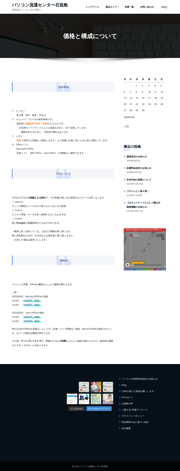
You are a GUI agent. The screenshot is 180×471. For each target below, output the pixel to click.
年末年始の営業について (139, 179)
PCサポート (127, 397)
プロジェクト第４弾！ (138, 191)
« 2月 (126, 126)
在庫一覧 (129, 6)
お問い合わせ (147, 6)
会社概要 (126, 428)
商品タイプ (111, 6)
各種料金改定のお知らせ (139, 168)
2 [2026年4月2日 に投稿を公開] (142, 85)
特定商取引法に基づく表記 (135, 422)
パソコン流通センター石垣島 (40, 5)
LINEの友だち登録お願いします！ (139, 391)
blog (165, 6)
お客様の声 (127, 403)
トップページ (92, 6)
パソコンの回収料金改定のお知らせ (140, 378)
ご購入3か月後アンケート (135, 409)
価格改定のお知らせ (137, 156)
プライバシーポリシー (133, 415)
